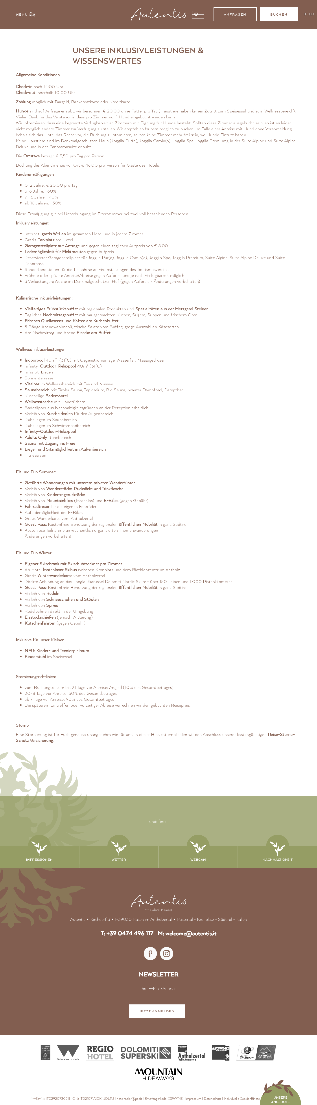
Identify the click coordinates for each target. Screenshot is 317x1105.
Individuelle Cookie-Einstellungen (246, 1098)
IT (305, 14)
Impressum (193, 1098)
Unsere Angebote (280, 1099)
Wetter (119, 859)
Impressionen (39, 859)
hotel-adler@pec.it (129, 1098)
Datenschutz (212, 1098)
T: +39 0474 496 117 (127, 933)
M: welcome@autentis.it (187, 933)
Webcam (198, 859)
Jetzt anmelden (157, 1011)
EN (311, 14)
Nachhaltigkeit (278, 859)
